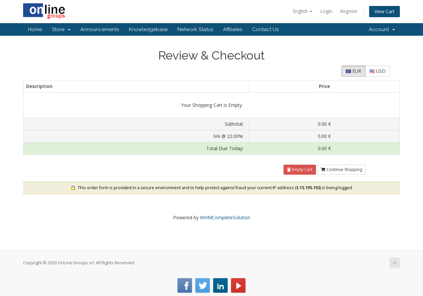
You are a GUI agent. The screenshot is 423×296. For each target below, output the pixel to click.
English (302, 11)
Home (35, 29)
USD (377, 71)
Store (61, 29)
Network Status (195, 29)
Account (382, 29)
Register (349, 11)
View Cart (384, 11)
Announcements (99, 29)
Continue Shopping (341, 169)
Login (326, 11)
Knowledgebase (148, 29)
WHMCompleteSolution (225, 217)
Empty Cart (299, 169)
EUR (353, 71)
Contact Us (265, 29)
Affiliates (232, 29)
